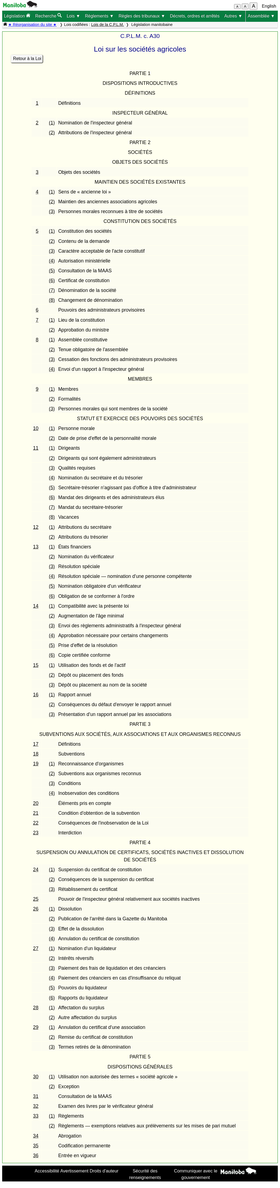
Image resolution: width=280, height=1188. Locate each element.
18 (36, 754)
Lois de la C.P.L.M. (107, 24)
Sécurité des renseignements (145, 1174)
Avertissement (74, 1170)
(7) (52, 290)
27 (36, 948)
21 (36, 813)
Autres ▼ (233, 16)
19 (36, 763)
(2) (52, 132)
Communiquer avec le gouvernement (195, 1174)
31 (36, 1096)
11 (36, 448)
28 (36, 1007)
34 (36, 1136)
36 (36, 1155)
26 (36, 909)
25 (36, 899)
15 (36, 665)
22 (36, 823)
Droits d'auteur (104, 1170)
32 (36, 1106)
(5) (52, 270)
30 (36, 1076)
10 (36, 428)
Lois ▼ (73, 16)
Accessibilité (47, 1170)
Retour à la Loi (27, 58)
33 (36, 1116)
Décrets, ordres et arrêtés (194, 16)
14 (36, 606)
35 (36, 1145)
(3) (52, 211)
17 (36, 744)
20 (36, 803)
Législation (17, 15)
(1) (52, 123)
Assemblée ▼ (261, 16)
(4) (52, 261)
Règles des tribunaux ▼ (141, 16)
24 (36, 869)
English (269, 6)
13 (36, 547)
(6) (52, 280)
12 (36, 527)
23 (36, 832)
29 (36, 1027)
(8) (52, 300)
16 (36, 694)
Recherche (48, 15)
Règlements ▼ (99, 16)
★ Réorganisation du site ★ (32, 24)
